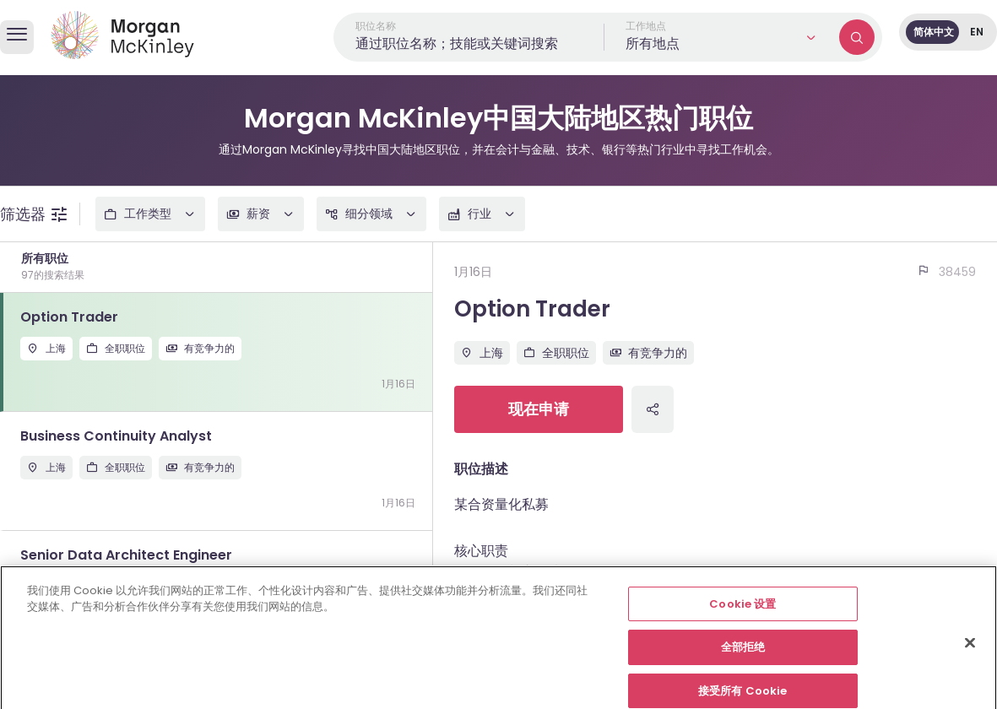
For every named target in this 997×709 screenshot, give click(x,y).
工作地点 (646, 26)
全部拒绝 (743, 660)
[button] (722, 37)
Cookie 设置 (742, 617)
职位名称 (375, 26)
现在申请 (538, 408)
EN (976, 31)
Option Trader (532, 309)
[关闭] (970, 655)
